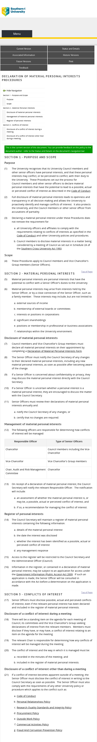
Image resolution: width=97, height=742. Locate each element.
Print (71, 61)
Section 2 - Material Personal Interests (19, 108)
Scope (9, 103)
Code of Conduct (80, 190)
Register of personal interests (19, 120)
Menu (17, 33)
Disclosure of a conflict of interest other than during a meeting (25, 137)
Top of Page (87, 271)
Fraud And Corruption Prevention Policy (39, 730)
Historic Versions (71, 55)
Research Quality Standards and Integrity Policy (44, 707)
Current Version (24, 48)
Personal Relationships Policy (33, 701)
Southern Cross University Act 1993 (41, 248)
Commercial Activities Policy (33, 724)
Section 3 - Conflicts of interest (15, 125)
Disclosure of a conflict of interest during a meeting (24, 130)
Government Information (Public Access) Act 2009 (44, 574)
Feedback (23, 67)
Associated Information (24, 55)
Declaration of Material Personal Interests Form (54, 351)
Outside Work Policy (28, 718)
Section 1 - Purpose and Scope (15, 95)
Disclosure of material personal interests (23, 112)
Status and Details (71, 48)
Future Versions (23, 61)
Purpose (10, 99)
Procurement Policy (28, 713)
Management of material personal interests (25, 116)
